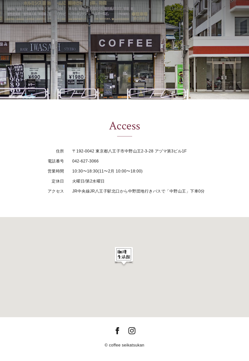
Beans (95, 7)
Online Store (169, 7)
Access (118, 7)
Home (72, 7)
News (140, 7)
